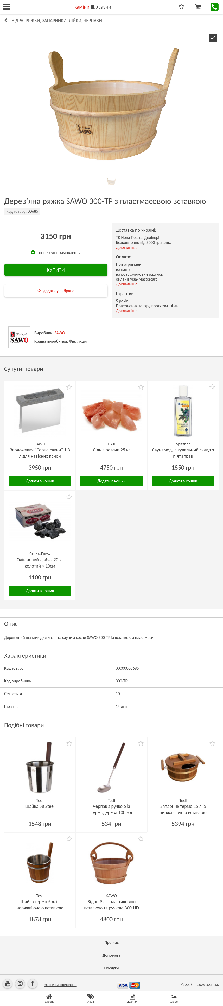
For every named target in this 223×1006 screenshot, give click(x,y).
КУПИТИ (56, 270)
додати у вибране (58, 290)
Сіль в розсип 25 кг (111, 450)
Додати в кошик (40, 480)
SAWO (59, 332)
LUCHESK (212, 985)
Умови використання (60, 985)
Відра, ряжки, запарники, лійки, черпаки (57, 20)
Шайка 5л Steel (40, 806)
